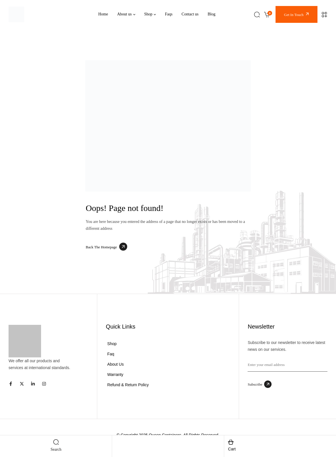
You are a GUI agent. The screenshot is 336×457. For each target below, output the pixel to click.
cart (232, 449)
